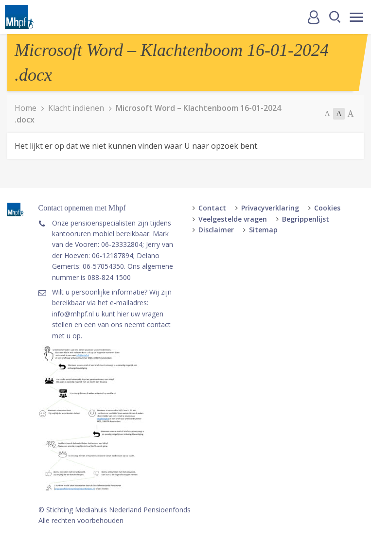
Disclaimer (216, 229)
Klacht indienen (76, 108)
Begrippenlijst (305, 219)
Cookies (327, 207)
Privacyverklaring (270, 207)
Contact (212, 207)
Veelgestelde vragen (232, 219)
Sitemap (263, 229)
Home (25, 108)
